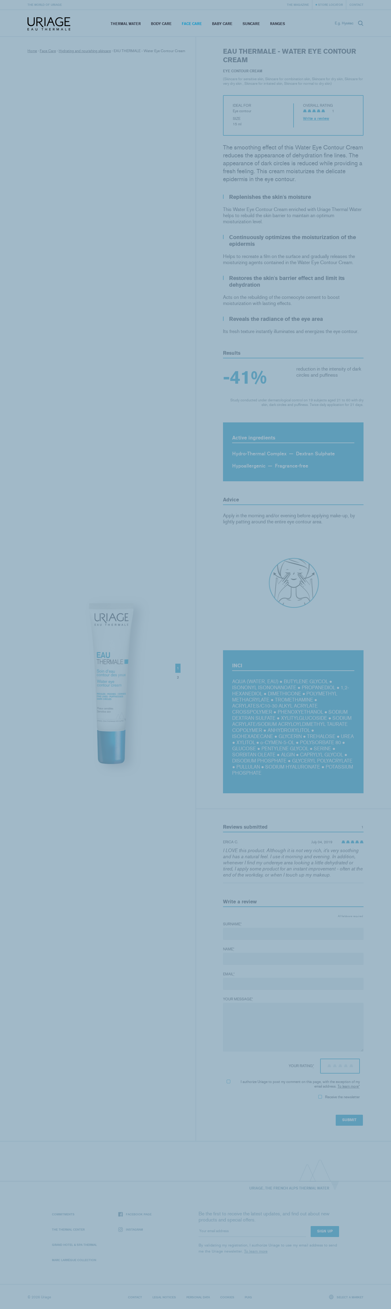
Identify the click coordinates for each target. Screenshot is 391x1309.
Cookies (227, 1297)
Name (228, 949)
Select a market (346, 1297)
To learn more (348, 1086)
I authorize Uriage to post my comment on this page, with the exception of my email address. (293, 1084)
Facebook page (135, 1214)
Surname (232, 924)
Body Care (161, 23)
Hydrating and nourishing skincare (85, 51)
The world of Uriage (44, 4)
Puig (248, 1297)
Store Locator (330, 4)
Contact (356, 4)
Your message (238, 999)
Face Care (192, 23)
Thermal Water (126, 23)
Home (32, 51)
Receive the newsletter (339, 1097)
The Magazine (298, 4)
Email (229, 974)
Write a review (316, 119)
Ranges (277, 23)
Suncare (251, 23)
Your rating (301, 1066)
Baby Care (222, 23)
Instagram (130, 1230)
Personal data (198, 1297)
